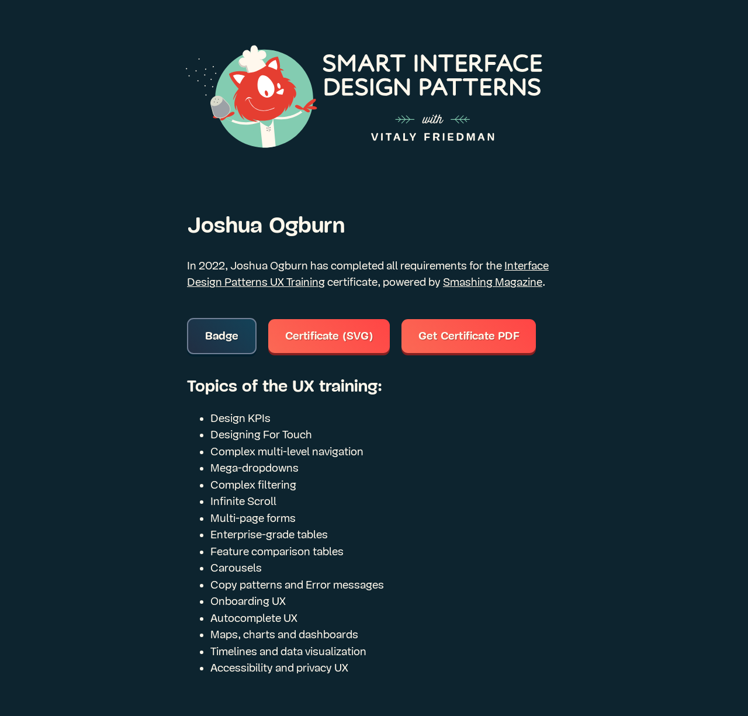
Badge (222, 336)
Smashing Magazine (492, 282)
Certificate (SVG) (329, 336)
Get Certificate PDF (469, 336)
